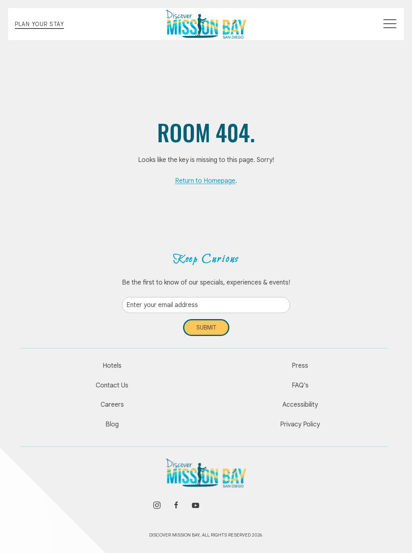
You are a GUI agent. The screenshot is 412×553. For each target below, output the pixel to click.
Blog (112, 424)
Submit (206, 327)
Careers (112, 405)
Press (300, 366)
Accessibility (300, 405)
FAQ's (300, 385)
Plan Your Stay (39, 24)
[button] (390, 24)
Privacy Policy (300, 424)
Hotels (112, 366)
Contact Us (112, 385)
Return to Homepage (205, 181)
